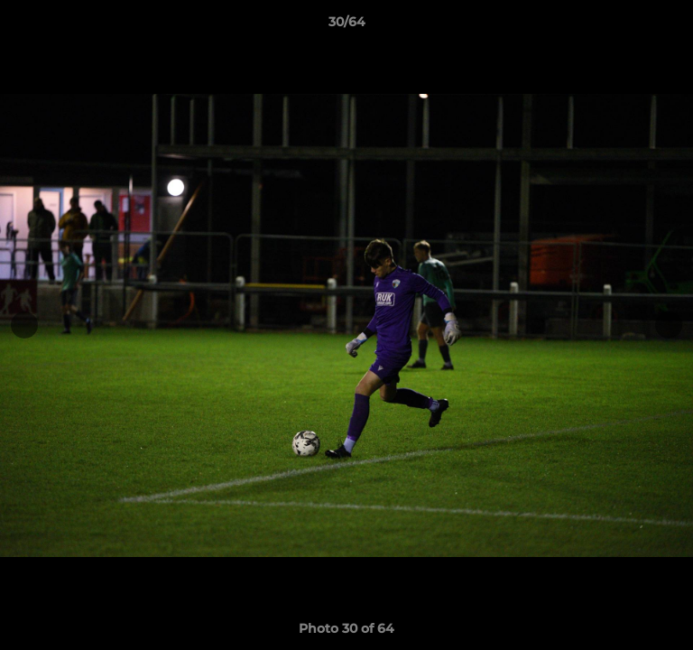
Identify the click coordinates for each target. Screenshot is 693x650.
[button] (671, 26)
